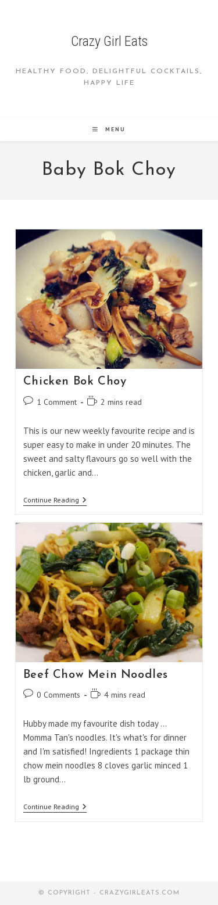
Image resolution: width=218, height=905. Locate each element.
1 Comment (57, 402)
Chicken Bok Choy (75, 381)
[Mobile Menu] (109, 129)
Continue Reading (55, 501)
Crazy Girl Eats (109, 41)
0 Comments (58, 694)
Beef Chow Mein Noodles (95, 675)
